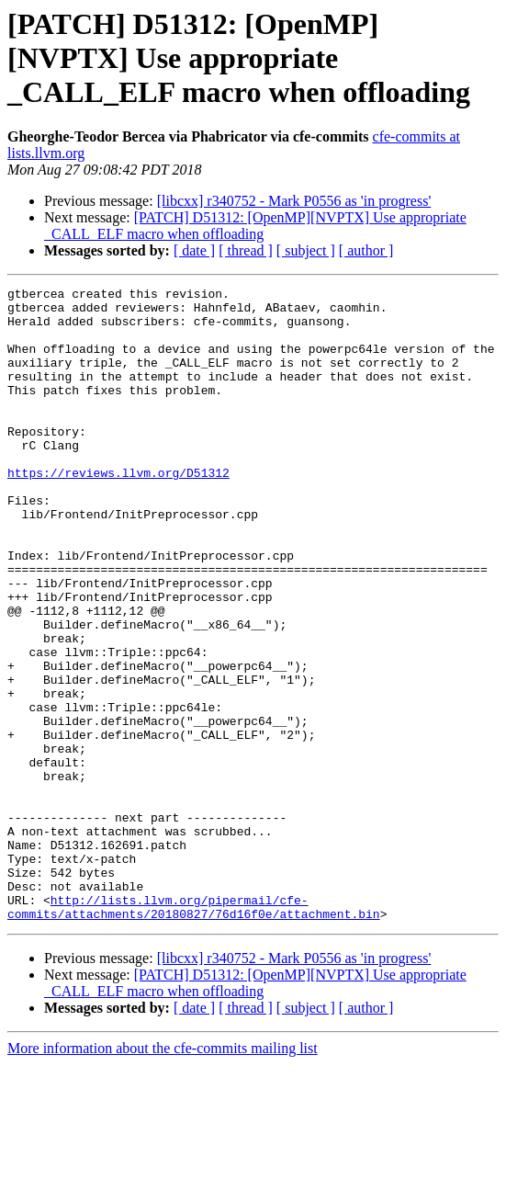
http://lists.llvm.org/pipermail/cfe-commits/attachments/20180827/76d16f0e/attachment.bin (193, 1032)
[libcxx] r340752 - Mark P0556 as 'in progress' (294, 201)
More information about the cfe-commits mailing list (162, 1175)
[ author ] (366, 250)
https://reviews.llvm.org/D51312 (118, 511)
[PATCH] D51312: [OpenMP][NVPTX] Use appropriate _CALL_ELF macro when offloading (255, 226)
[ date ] (194, 250)
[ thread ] (246, 250)
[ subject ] (305, 250)
